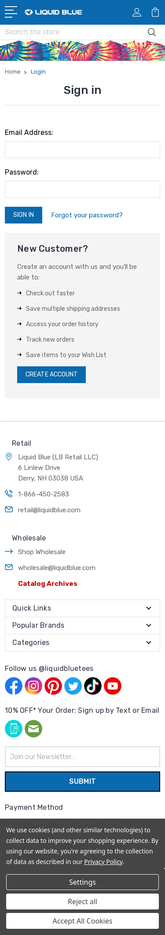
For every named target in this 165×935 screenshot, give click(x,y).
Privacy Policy (103, 861)
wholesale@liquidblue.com (56, 568)
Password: (22, 172)
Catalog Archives (47, 584)
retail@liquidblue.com (49, 510)
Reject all (82, 901)
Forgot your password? (87, 215)
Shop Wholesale (42, 552)
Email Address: (29, 132)
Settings (82, 882)
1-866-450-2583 (43, 494)
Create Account (51, 374)
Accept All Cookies (83, 921)
